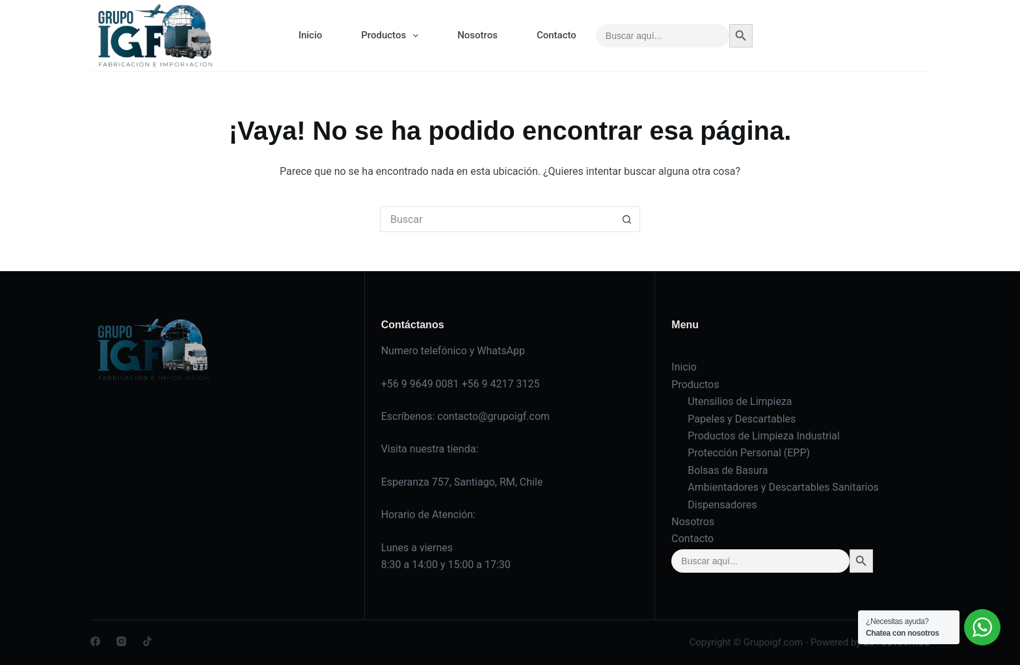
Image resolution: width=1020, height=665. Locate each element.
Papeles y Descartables (742, 419)
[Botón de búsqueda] (627, 219)
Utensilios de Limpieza (740, 401)
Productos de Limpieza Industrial (764, 436)
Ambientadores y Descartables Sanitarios (783, 487)
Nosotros (477, 35)
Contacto (556, 35)
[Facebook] (95, 641)
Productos (392, 36)
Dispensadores (722, 505)
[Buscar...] (497, 219)
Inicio (311, 35)
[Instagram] (121, 641)
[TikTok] (147, 641)
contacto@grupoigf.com (493, 416)
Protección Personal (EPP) (749, 453)
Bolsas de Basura (728, 470)
